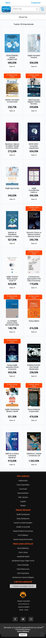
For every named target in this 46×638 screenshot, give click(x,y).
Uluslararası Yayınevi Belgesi (23, 577)
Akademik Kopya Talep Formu (23, 561)
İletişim (23, 506)
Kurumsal (23, 489)
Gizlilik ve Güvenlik (23, 527)
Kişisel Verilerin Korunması (23, 531)
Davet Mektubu (23, 548)
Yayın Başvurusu (23, 569)
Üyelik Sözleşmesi (23, 514)
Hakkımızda (23, 481)
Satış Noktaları (23, 493)
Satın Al (12, 66)
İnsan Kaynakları (23, 485)
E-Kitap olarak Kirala (12, 76)
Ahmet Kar (23, 17)
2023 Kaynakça (23, 573)
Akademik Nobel (23, 557)
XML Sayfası (23, 497)
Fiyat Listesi (23, 552)
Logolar (23, 501)
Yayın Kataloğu (23, 565)
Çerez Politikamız (23, 631)
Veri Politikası (23, 535)
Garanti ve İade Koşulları (23, 523)
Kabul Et (23, 635)
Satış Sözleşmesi (23, 519)
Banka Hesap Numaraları (23, 539)
